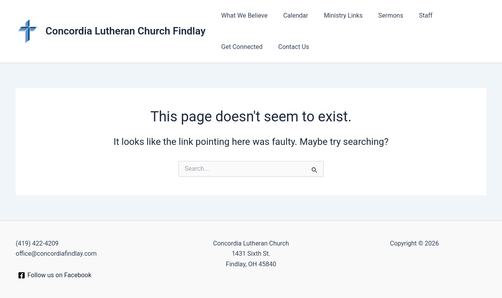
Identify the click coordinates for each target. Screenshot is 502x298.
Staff (411, 15)
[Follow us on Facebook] (55, 275)
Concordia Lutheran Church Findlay (125, 31)
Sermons (380, 15)
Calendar (290, 15)
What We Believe (243, 15)
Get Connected (451, 15)
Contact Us (235, 47)
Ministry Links (335, 15)
